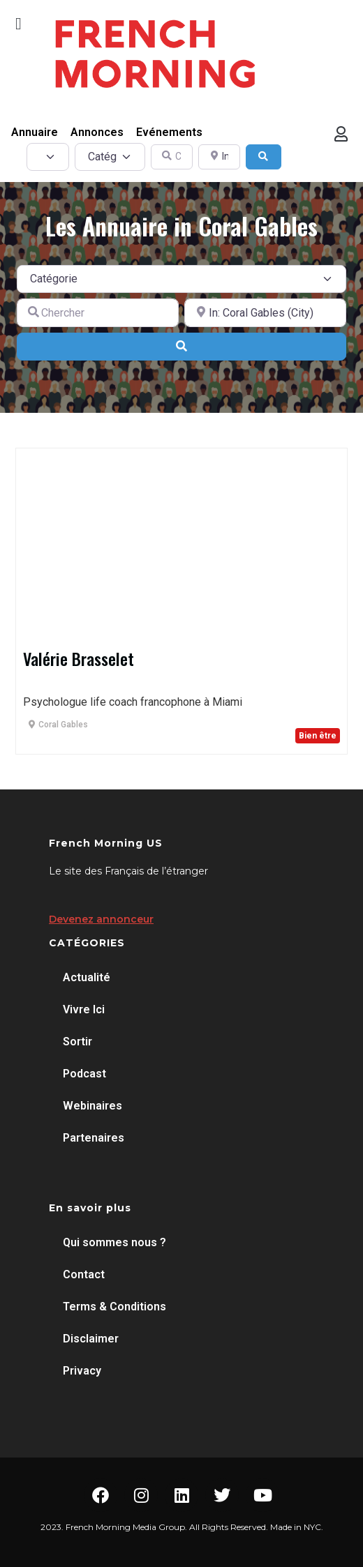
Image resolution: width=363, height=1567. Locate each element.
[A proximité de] (265, 312)
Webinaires (92, 1105)
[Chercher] (98, 312)
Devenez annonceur (101, 919)
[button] (18, 23)
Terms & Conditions (114, 1306)
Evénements (169, 132)
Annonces (97, 132)
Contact (84, 1274)
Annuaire (34, 132)
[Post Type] (48, 157)
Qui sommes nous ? (114, 1242)
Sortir (77, 1041)
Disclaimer (91, 1338)
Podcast (84, 1073)
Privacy (82, 1370)
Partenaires (93, 1137)
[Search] (264, 157)
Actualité (86, 977)
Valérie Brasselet (78, 658)
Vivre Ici (84, 1009)
